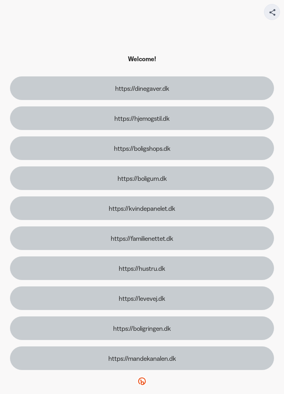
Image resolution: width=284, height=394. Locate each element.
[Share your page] (272, 12)
